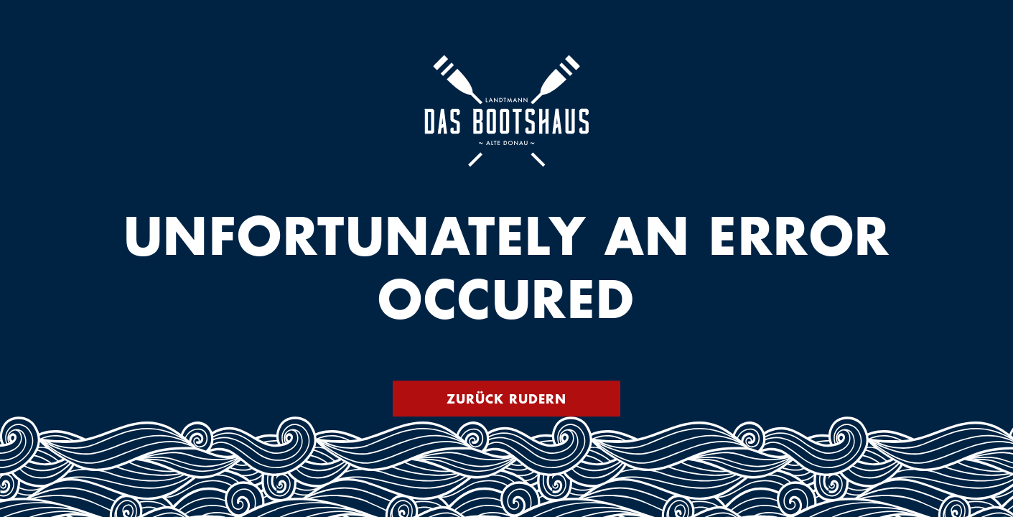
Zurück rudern (506, 398)
